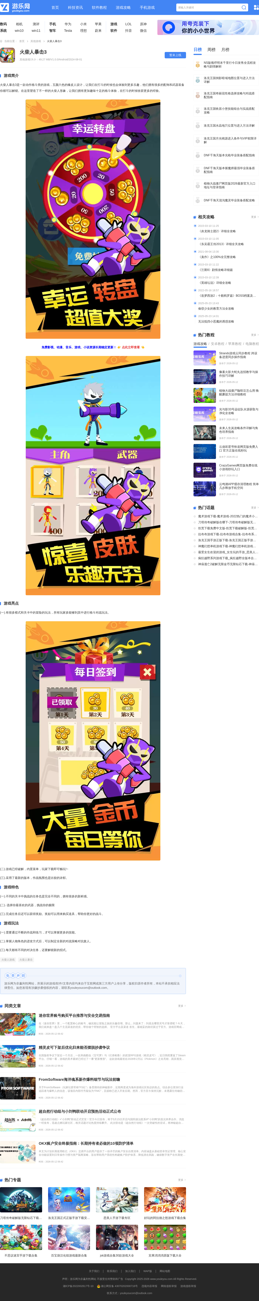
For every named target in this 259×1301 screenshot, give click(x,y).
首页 (55, 7)
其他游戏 (36, 41)
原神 (143, 24)
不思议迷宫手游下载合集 (20, 1255)
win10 (19, 31)
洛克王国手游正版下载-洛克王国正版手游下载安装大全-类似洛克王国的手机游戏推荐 (228, 540)
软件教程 (99, 7)
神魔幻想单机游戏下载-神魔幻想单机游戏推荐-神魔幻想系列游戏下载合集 (228, 546)
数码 (3, 24)
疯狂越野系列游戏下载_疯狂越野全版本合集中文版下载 (228, 558)
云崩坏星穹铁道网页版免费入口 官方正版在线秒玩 (238, 448)
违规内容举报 (149, 1286)
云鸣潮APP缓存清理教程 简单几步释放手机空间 (239, 486)
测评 (36, 24)
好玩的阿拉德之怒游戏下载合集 (165, 1217)
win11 (36, 31)
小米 (83, 24)
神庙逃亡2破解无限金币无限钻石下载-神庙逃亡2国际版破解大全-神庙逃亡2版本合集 (228, 564)
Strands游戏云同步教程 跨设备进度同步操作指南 (238, 355)
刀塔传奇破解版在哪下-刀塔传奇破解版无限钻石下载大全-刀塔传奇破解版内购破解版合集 (228, 522)
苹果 (98, 24)
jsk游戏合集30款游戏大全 (117, 1255)
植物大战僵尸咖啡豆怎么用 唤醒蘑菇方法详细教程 (239, 392)
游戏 (113, 24)
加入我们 (130, 1271)
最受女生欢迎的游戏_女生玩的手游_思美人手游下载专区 (228, 552)
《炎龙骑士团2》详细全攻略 (217, 231)
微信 (143, 31)
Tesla (68, 31)
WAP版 (147, 1271)
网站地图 (165, 1271)
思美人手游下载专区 (116, 1217)
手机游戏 (147, 7)
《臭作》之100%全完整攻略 (217, 257)
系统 (3, 31)
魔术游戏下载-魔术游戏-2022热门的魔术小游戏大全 (228, 516)
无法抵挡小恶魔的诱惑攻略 (216, 321)
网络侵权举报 (169, 1286)
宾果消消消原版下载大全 (165, 1255)
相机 (19, 24)
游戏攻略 (123, 7)
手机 (52, 24)
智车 (52, 31)
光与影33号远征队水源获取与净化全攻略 (238, 411)
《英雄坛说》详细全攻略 (214, 282)
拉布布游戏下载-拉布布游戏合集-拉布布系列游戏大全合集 (228, 534)
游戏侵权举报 (188, 1286)
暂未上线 (175, 55)
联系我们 (112, 1271)
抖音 (128, 31)
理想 (83, 31)
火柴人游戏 (8, 959)
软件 (113, 31)
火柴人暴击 (26, 959)
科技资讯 (75, 7)
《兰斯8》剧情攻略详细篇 (215, 269)
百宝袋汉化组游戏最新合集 (69, 1255)
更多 (182, 1005)
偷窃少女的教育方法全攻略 (216, 308)
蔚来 (98, 31)
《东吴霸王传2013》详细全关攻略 (221, 244)
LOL (128, 24)
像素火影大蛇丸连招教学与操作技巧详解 (238, 373)
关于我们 (94, 1271)
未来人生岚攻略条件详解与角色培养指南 (238, 429)
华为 (68, 24)
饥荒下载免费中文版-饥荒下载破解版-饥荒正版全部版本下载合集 (228, 528)
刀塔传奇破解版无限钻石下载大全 (21, 1217)
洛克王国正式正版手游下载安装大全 (69, 1217)
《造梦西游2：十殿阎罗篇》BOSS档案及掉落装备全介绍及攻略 (228, 295)
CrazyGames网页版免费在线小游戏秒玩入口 (238, 467)
